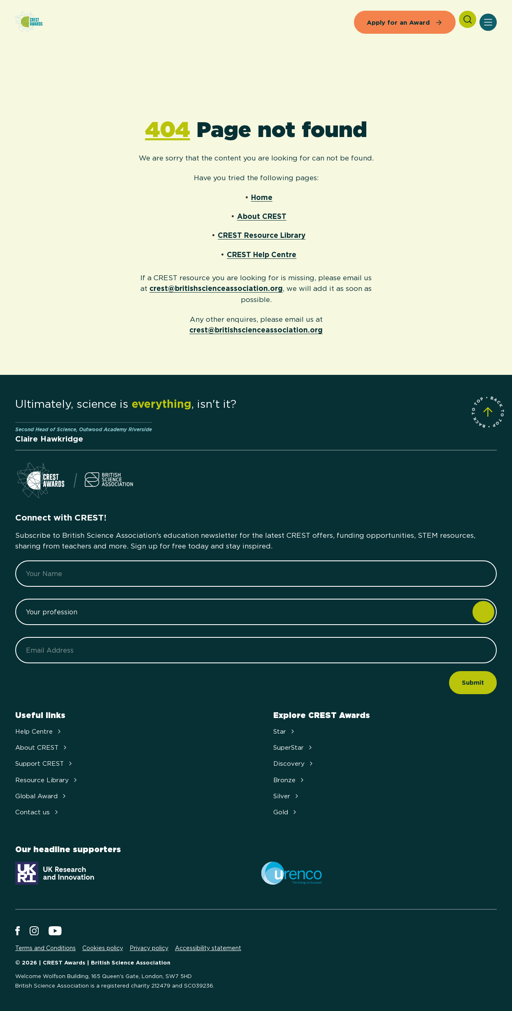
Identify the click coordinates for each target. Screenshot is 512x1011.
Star (284, 731)
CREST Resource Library (261, 235)
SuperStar (293, 747)
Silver (286, 796)
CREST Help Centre (261, 254)
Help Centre (39, 731)
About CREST (261, 216)
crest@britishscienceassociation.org (216, 288)
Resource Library (47, 780)
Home (261, 197)
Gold (285, 812)
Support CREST (44, 763)
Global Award (41, 796)
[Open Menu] (488, 22)
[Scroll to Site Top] (488, 412)
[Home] (28, 22)
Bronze (289, 780)
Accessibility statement (208, 948)
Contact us (37, 812)
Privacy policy (149, 948)
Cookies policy (102, 948)
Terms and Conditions (45, 948)
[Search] (467, 19)
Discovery (293, 763)
